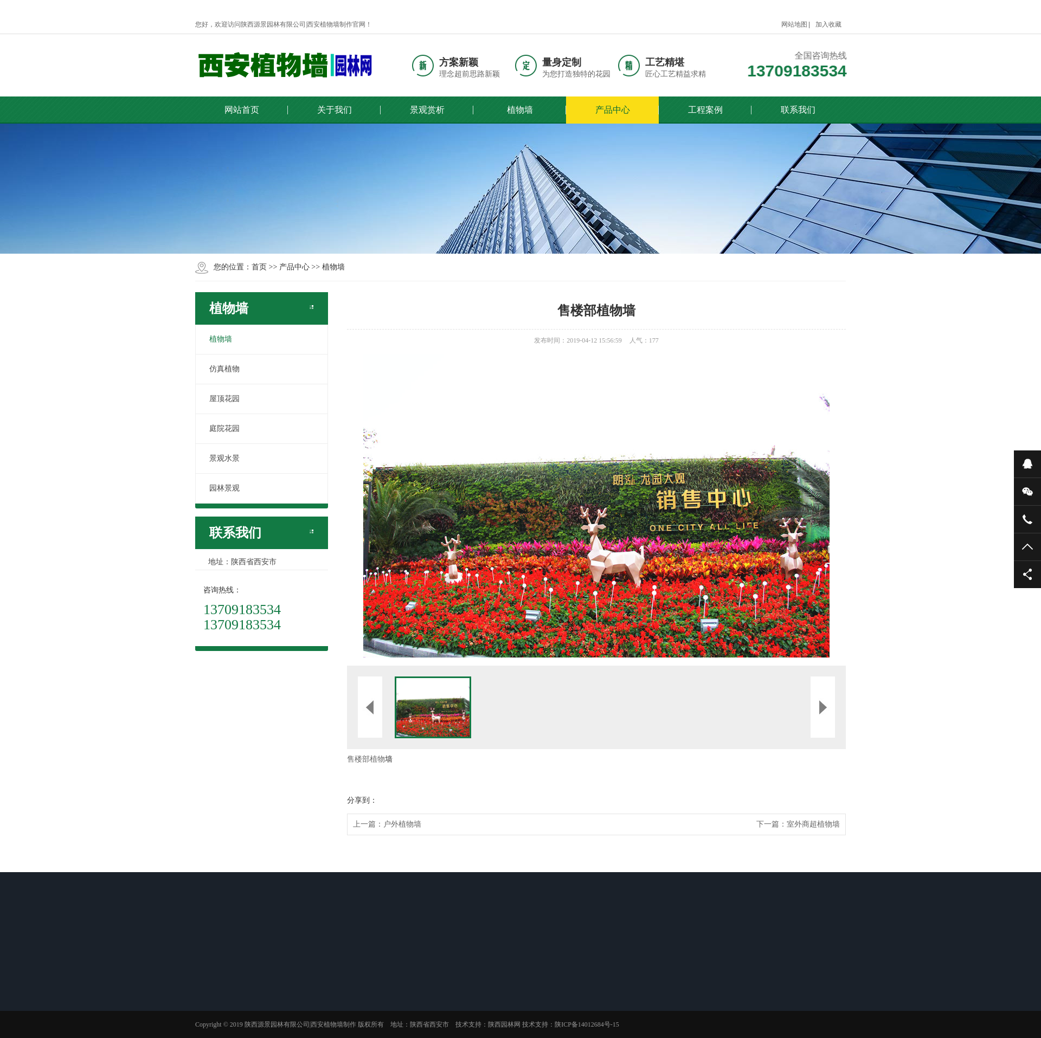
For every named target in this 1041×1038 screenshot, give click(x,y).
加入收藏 (828, 24)
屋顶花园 (224, 399)
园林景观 (224, 488)
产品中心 (612, 109)
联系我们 (798, 109)
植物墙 (520, 109)
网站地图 (794, 24)
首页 (259, 267)
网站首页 (241, 109)
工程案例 (705, 109)
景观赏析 (427, 109)
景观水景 (224, 458)
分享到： (362, 800)
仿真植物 (224, 369)
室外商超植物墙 (813, 824)
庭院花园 (224, 428)
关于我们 (334, 109)
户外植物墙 (402, 824)
